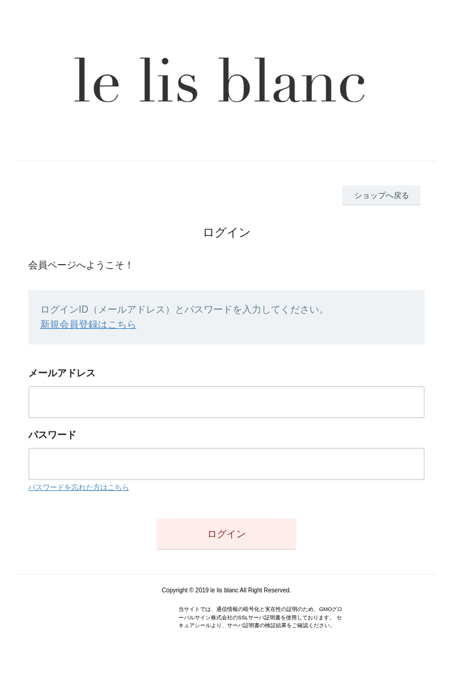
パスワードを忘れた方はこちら (78, 487)
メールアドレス (62, 373)
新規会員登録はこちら (88, 324)
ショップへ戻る (381, 195)
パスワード (52, 435)
